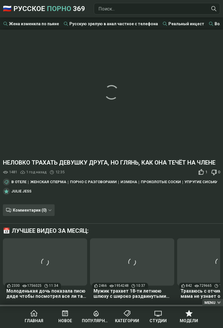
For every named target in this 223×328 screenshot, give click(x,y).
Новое (65, 320)
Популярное (96, 320)
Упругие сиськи (201, 182)
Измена (129, 182)
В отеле (18, 182)
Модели (189, 320)
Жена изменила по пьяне (34, 23)
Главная (34, 320)
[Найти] (214, 9)
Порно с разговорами (93, 182)
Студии (158, 320)
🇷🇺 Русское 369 (44, 9)
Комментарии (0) (30, 210)
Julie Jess (21, 191)
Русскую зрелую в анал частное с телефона (113, 23)
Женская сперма (48, 182)
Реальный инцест (186, 23)
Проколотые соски (161, 182)
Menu (209, 302)
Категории (127, 320)
